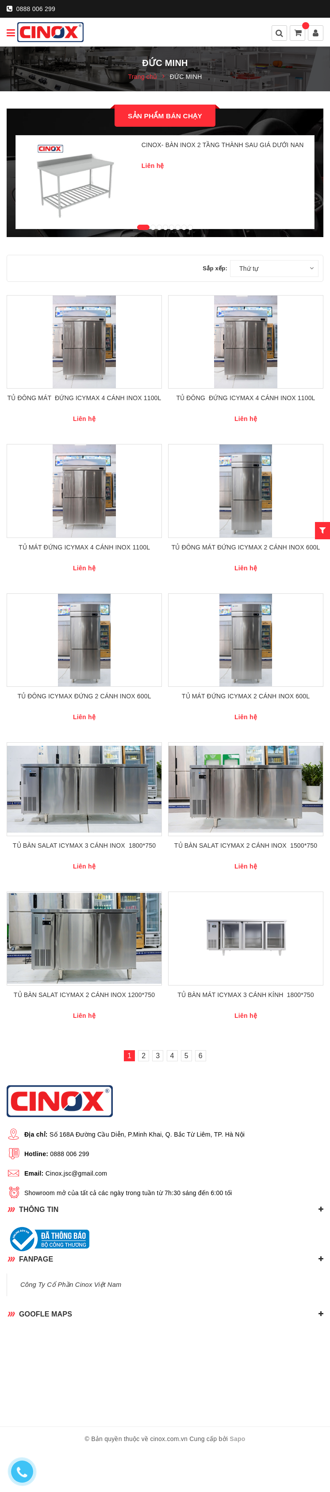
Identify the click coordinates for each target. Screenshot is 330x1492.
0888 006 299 (31, 8)
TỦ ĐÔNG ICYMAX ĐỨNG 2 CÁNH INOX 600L (84, 723)
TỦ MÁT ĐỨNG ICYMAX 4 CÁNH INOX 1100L (84, 567)
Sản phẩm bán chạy (165, 116)
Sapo (237, 1479)
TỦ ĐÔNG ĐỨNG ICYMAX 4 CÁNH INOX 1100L (245, 411)
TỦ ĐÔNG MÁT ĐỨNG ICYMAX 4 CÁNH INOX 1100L (84, 411)
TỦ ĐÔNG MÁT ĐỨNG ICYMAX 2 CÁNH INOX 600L (246, 567)
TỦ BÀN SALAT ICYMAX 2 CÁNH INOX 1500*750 (245, 878)
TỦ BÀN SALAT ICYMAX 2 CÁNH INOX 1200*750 (84, 1034)
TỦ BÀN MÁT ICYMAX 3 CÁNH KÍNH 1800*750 (245, 1034)
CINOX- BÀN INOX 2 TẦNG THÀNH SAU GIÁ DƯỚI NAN (223, 144)
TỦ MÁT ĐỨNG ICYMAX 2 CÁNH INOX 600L (246, 723)
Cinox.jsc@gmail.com (76, 1213)
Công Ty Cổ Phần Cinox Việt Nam (70, 1324)
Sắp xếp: (215, 275)
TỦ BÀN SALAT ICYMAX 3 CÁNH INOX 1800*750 (84, 878)
